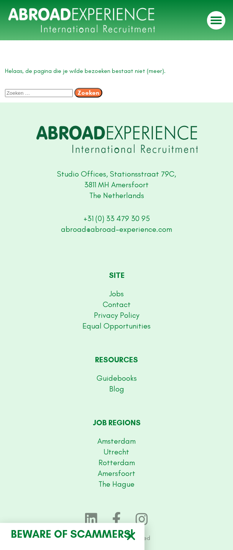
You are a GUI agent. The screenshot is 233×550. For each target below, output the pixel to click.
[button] (216, 20)
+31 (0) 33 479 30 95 (117, 218)
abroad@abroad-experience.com (116, 229)
